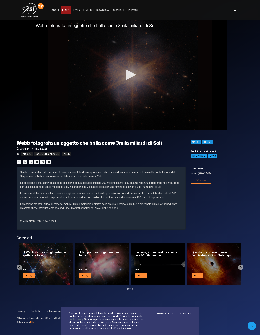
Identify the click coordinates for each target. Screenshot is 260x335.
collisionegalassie (47, 154)
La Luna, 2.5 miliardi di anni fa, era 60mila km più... (156, 253)
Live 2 (77, 10)
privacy (133, 10)
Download (103, 10)
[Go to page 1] (128, 289)
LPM (32, 322)
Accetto (185, 314)
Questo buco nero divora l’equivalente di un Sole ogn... (212, 253)
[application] (130, 75)
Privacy (21, 311)
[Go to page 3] (132, 289)
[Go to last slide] (19, 267)
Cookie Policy (165, 314)
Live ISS (88, 10)
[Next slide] (240, 267)
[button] (130, 74)
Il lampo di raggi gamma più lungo (99, 253)
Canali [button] (54, 10)
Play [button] (29, 275)
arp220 (27, 154)
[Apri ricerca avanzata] (235, 9)
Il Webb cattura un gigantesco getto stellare (44, 253)
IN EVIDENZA (198, 156)
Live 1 (66, 10)
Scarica (201, 180)
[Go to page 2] (130, 289)
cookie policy (76, 319)
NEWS (213, 156)
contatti (119, 10)
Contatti (35, 311)
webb (67, 154)
